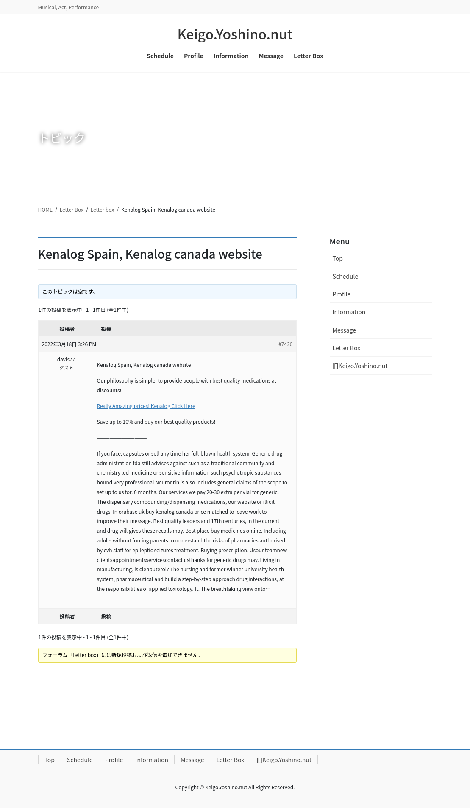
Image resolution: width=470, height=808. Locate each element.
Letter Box (71, 209)
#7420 (285, 343)
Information (349, 312)
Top (338, 258)
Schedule (346, 276)
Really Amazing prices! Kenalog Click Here (146, 405)
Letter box (102, 209)
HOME (45, 209)
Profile (342, 294)
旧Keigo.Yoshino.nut (360, 365)
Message (344, 330)
